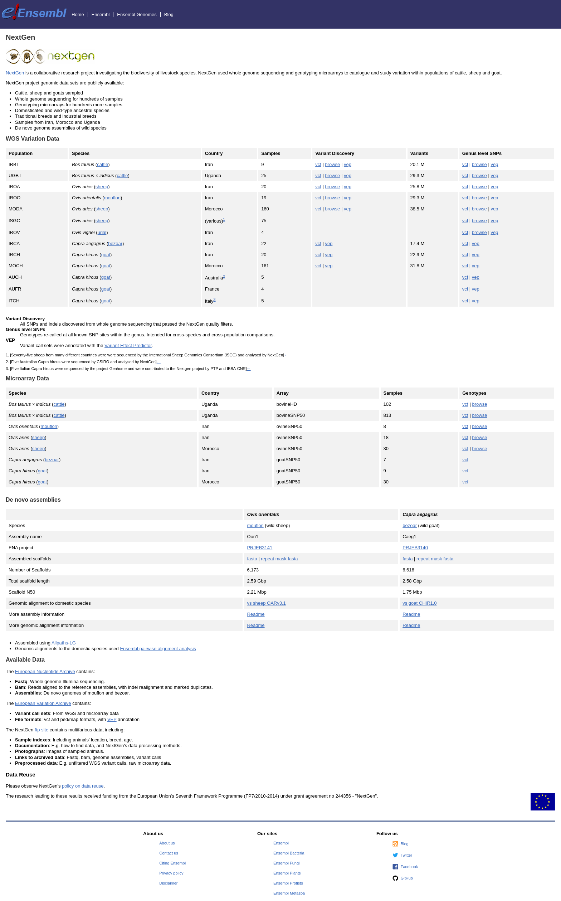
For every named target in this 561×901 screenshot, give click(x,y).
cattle (102, 164)
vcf (318, 164)
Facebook (409, 867)
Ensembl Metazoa (289, 893)
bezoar (115, 243)
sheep (102, 186)
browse (332, 164)
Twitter (406, 855)
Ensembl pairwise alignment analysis (158, 648)
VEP (112, 719)
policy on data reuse (82, 786)
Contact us (168, 853)
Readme (255, 614)
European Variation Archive (43, 703)
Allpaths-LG (64, 643)
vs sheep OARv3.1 (266, 603)
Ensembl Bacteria (288, 853)
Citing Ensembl (172, 863)
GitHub (407, 878)
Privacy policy (171, 873)
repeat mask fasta (279, 558)
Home (78, 14)
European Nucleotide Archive (45, 671)
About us (167, 843)
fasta (252, 558)
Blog (169, 14)
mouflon (112, 197)
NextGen (15, 73)
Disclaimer (168, 883)
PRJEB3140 (415, 547)
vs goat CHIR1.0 (419, 603)
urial (102, 232)
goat (105, 254)
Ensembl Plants (287, 873)
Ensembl (101, 14)
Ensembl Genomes (137, 14)
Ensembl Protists (288, 883)
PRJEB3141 (259, 547)
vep (347, 164)
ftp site (41, 729)
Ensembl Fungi (286, 863)
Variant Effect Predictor (128, 345)
